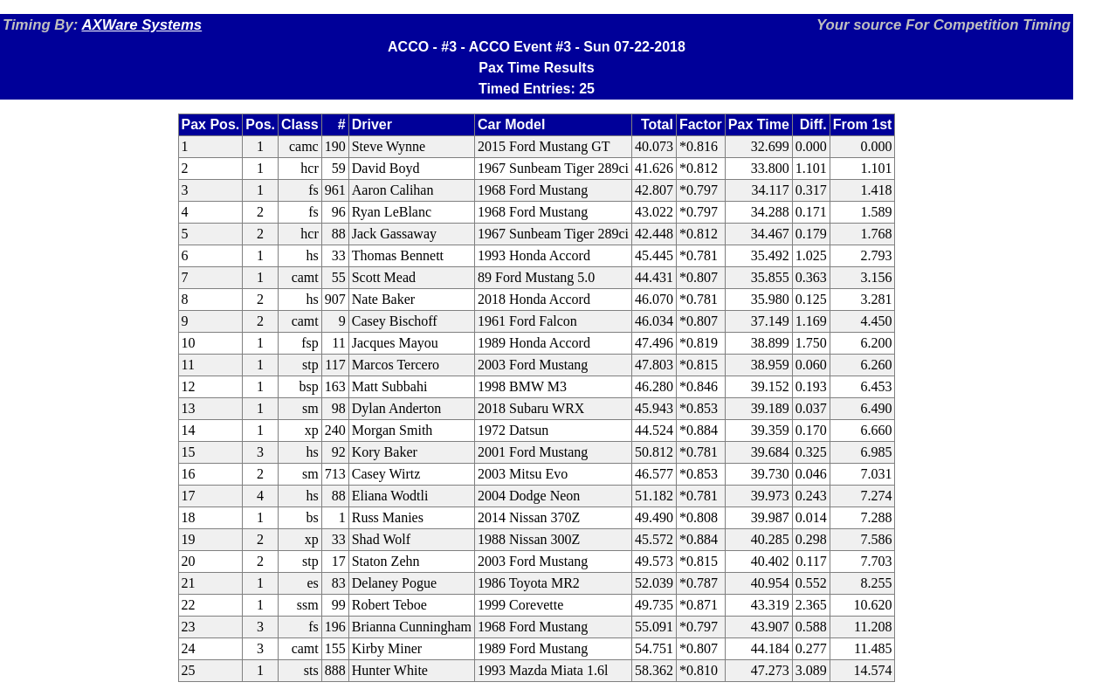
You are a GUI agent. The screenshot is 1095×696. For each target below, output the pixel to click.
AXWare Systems (141, 25)
